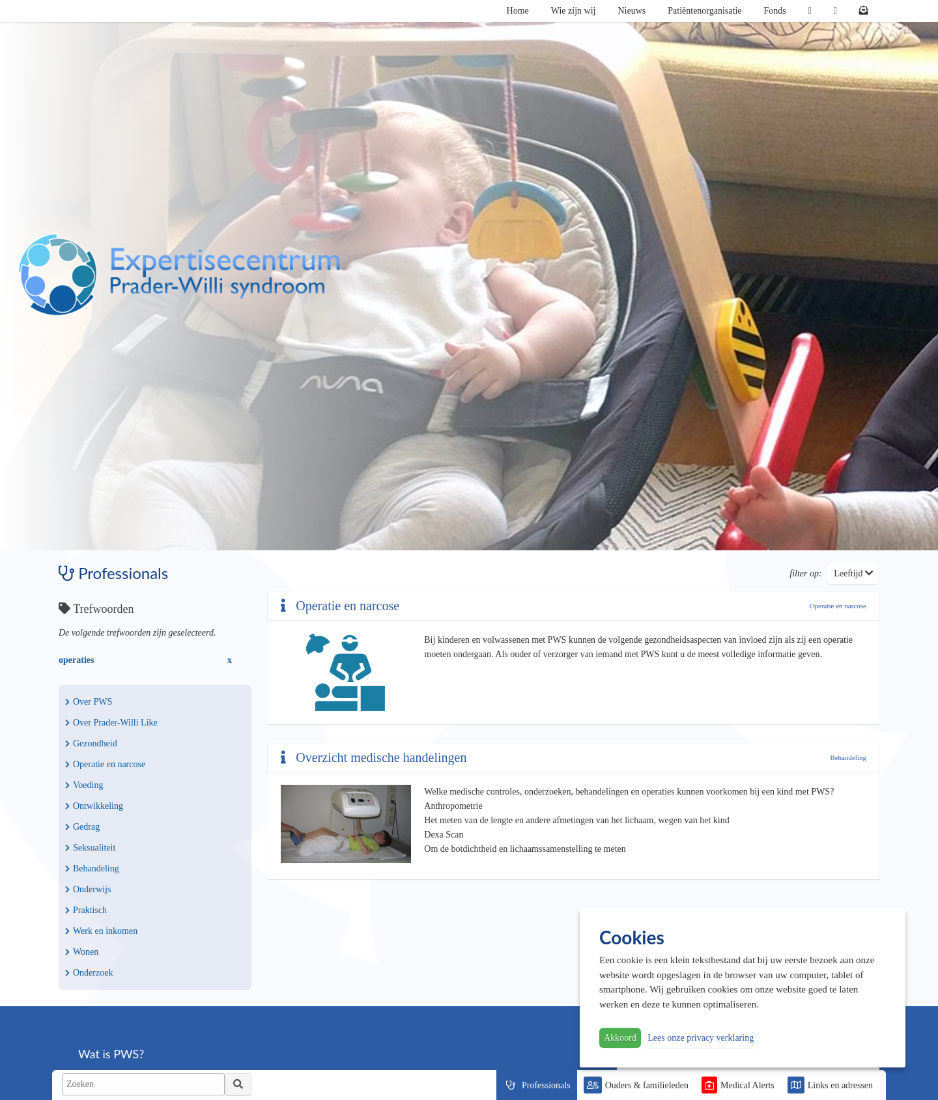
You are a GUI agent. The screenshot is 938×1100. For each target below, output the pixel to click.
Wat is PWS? (111, 1054)
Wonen (81, 952)
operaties (76, 660)
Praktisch (86, 910)
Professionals (546, 1085)
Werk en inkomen (101, 931)
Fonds (775, 11)
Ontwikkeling (94, 806)
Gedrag (82, 827)
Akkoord (620, 1038)
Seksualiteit (90, 848)
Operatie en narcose (105, 764)
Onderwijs (88, 889)
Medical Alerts (747, 1085)
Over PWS (88, 702)
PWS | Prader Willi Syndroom (179, 275)
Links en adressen (840, 1085)
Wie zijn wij (573, 11)
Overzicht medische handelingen (373, 757)
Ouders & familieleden (647, 1085)
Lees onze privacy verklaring (700, 1038)
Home (518, 11)
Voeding (84, 785)
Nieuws (632, 11)
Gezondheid (91, 743)
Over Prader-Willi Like (111, 722)
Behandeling (92, 868)
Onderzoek (89, 973)
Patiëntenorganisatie (704, 11)
